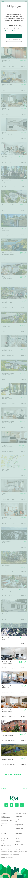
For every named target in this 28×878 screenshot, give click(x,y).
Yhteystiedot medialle (6, 845)
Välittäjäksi (17, 838)
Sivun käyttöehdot (14, 854)
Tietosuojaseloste (5, 825)
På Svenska (4, 788)
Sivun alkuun (23, 791)
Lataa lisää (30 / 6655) (13, 774)
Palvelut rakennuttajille (6, 820)
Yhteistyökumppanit (19, 819)
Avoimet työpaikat (19, 844)
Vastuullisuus (4, 823)
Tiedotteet (3, 836)
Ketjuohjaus (3, 813)
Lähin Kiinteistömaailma (20, 813)
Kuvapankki (3, 842)
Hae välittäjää (18, 816)
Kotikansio (17, 821)
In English (24, 788)
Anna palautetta (5, 791)
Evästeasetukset (19, 828)
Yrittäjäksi (17, 836)
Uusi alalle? (17, 841)
